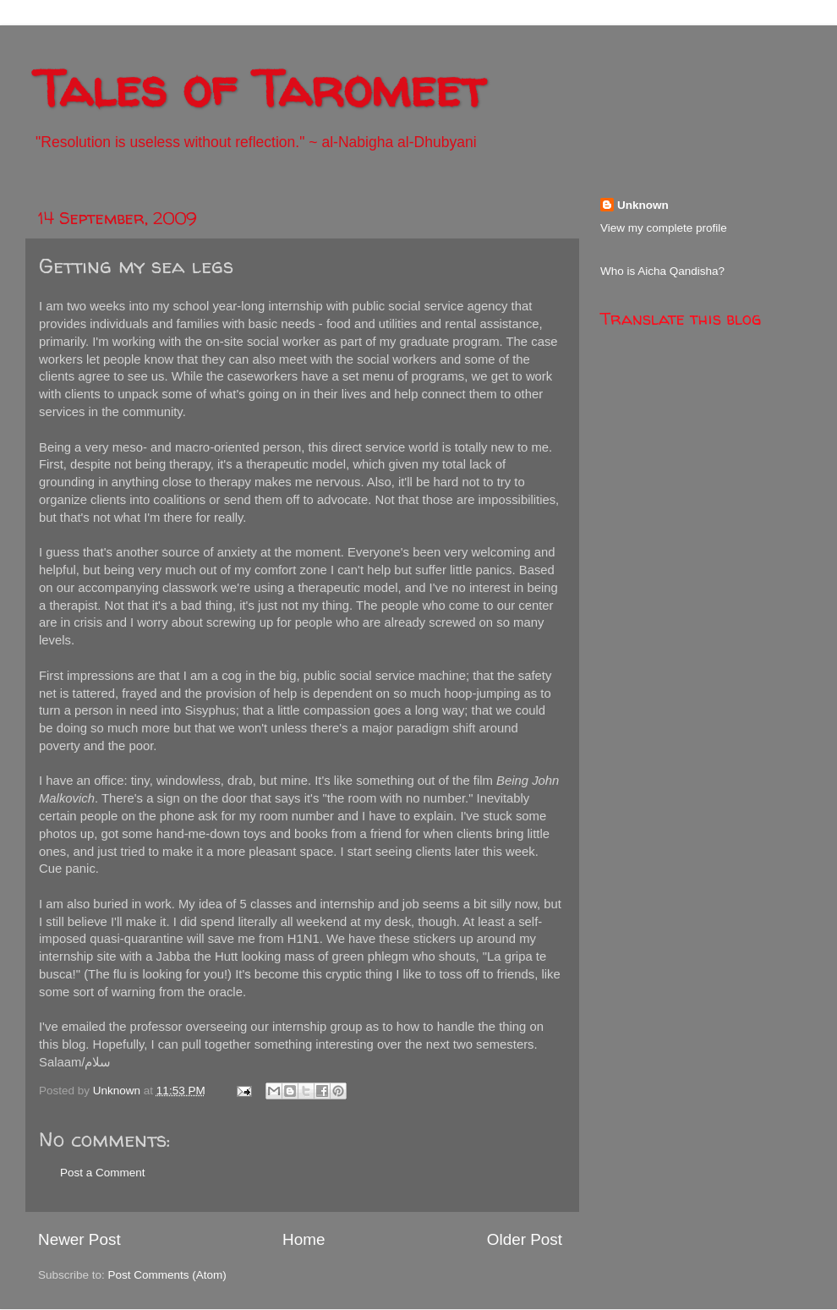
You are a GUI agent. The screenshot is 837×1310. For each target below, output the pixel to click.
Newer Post (79, 1239)
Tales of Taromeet (259, 88)
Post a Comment (102, 1172)
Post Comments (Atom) (167, 1275)
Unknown (643, 205)
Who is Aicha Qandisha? (662, 271)
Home (303, 1239)
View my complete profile (663, 228)
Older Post (524, 1239)
